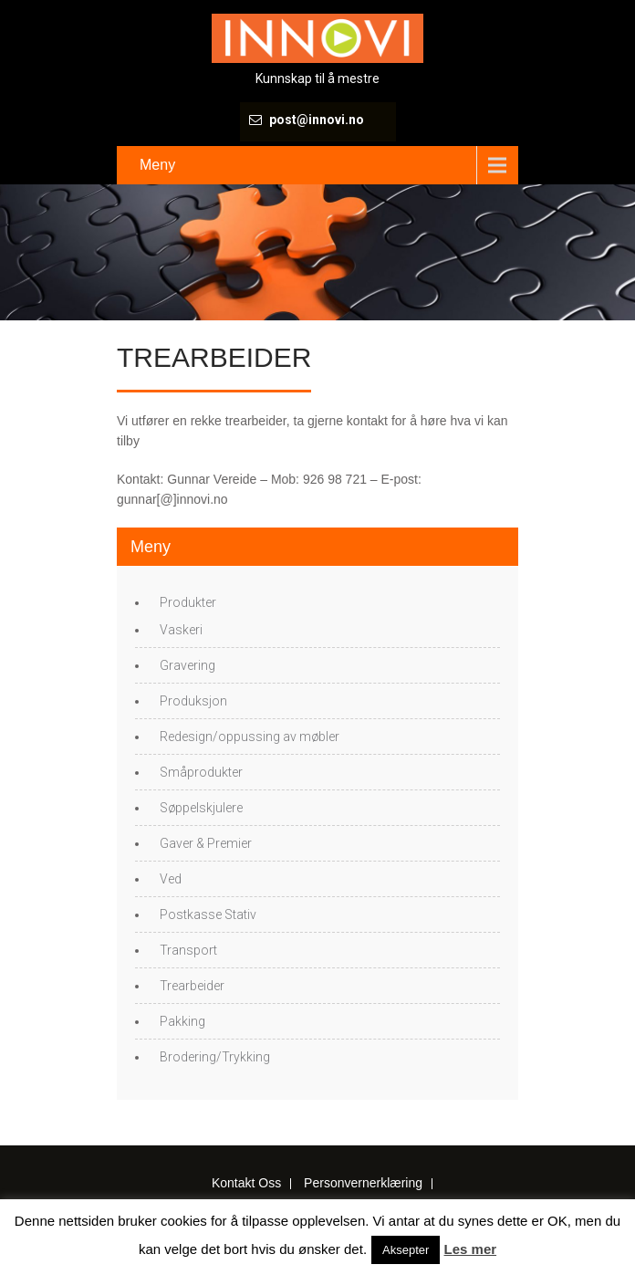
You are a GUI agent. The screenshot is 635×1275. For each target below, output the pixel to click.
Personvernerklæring (363, 1183)
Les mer (470, 1249)
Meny (157, 164)
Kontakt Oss (246, 1183)
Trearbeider (192, 985)
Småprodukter (201, 772)
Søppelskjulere (201, 807)
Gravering (187, 665)
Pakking (182, 1021)
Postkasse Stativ (208, 914)
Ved (171, 879)
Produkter (188, 602)
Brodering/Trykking (215, 1057)
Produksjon (193, 701)
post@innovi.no (316, 119)
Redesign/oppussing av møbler (249, 736)
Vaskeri (181, 629)
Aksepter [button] (405, 1250)
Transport (188, 950)
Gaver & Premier (206, 843)
